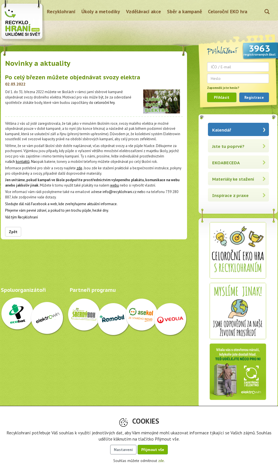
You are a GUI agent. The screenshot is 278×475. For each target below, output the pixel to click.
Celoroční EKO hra (227, 11)
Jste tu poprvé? (228, 146)
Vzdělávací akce (143, 11)
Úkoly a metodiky (100, 11)
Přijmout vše (152, 449)
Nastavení (123, 449)
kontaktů (23, 161)
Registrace (254, 97)
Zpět (13, 231)
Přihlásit (221, 97)
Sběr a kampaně (184, 11)
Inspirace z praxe (230, 195)
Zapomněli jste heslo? (223, 88)
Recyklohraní (61, 11)
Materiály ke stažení (233, 179)
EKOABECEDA (226, 162)
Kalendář (221, 130)
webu (114, 185)
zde (79, 168)
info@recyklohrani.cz (119, 191)
